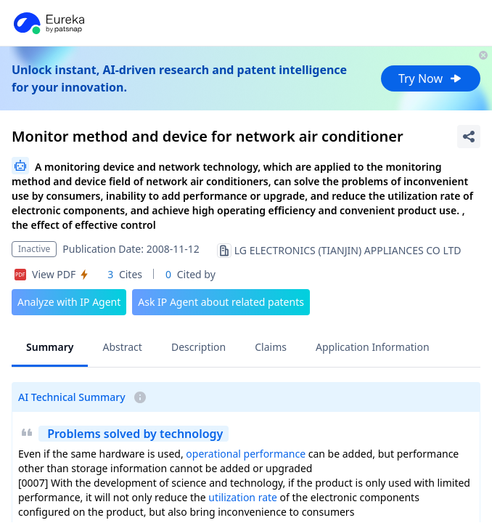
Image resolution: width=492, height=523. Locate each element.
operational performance (246, 454)
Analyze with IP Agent (68, 302)
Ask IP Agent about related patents (221, 302)
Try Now (430, 78)
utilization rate (242, 497)
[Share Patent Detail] (468, 136)
